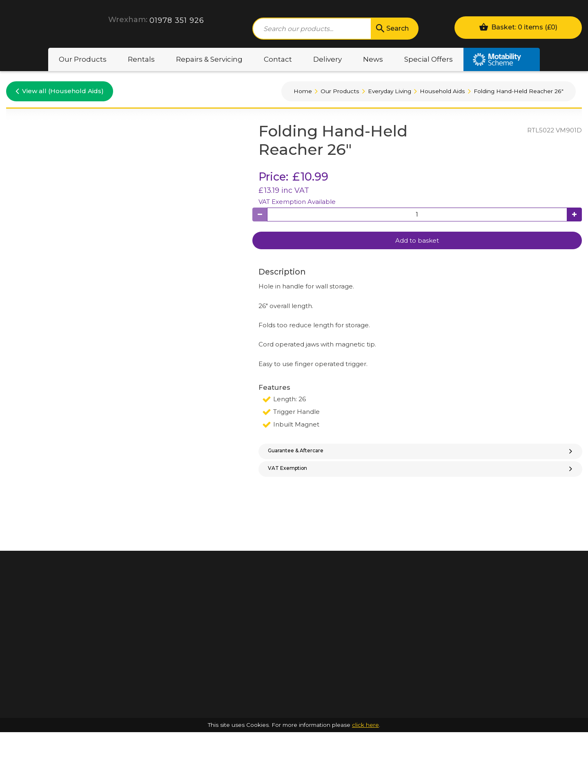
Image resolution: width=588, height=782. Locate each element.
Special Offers (428, 59)
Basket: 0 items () (518, 26)
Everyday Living (389, 91)
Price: (273, 176)
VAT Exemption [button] (421, 476)
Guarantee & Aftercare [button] (421, 453)
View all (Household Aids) (60, 91)
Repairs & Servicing (209, 59)
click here (365, 774)
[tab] (420, 454)
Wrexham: (127, 19)
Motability (501, 59)
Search (391, 28)
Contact (278, 59)
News (373, 59)
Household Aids (442, 91)
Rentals (141, 59)
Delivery (327, 59)
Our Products (83, 59)
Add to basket (417, 240)
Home (303, 91)
